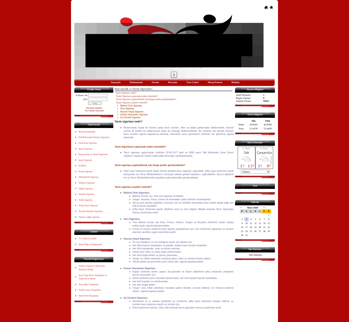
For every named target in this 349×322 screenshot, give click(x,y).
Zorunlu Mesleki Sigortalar (91, 211)
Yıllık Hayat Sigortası (88, 205)
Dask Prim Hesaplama (88, 295)
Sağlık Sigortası (86, 188)
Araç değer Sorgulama (89, 284)
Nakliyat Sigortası (87, 183)
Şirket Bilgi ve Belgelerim (90, 244)
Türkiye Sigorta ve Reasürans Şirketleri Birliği (92, 268)
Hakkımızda (136, 82)
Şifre (85, 99)
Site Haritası (255, 254)
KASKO (82, 165)
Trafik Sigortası (86, 200)
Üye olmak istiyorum (94, 110)
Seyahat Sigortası (86, 194)
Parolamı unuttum (94, 108)
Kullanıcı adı (81, 95)
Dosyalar (172, 82)
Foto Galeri (193, 82)
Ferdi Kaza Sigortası (88, 143)
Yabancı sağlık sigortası (89, 217)
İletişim (235, 82)
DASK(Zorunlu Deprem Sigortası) (94, 137)
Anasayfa (116, 82)
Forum (155, 82)
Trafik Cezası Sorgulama (90, 290)
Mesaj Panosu (215, 82)
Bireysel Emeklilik (87, 131)
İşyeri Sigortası (85, 160)
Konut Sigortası (86, 171)
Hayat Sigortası (85, 149)
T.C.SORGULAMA (87, 238)
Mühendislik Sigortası (88, 177)
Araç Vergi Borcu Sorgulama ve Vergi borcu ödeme (93, 277)
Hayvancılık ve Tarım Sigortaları (93, 154)
